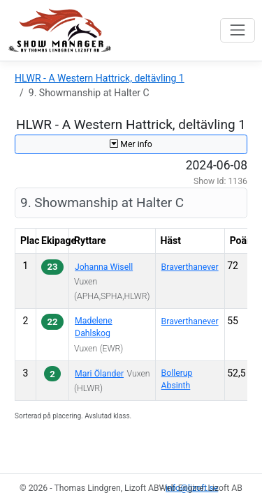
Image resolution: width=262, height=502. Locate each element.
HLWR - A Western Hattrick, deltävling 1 (99, 78)
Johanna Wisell (104, 267)
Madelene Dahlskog (93, 327)
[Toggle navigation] (237, 30)
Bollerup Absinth (177, 379)
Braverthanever (190, 267)
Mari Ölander (99, 374)
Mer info (131, 144)
